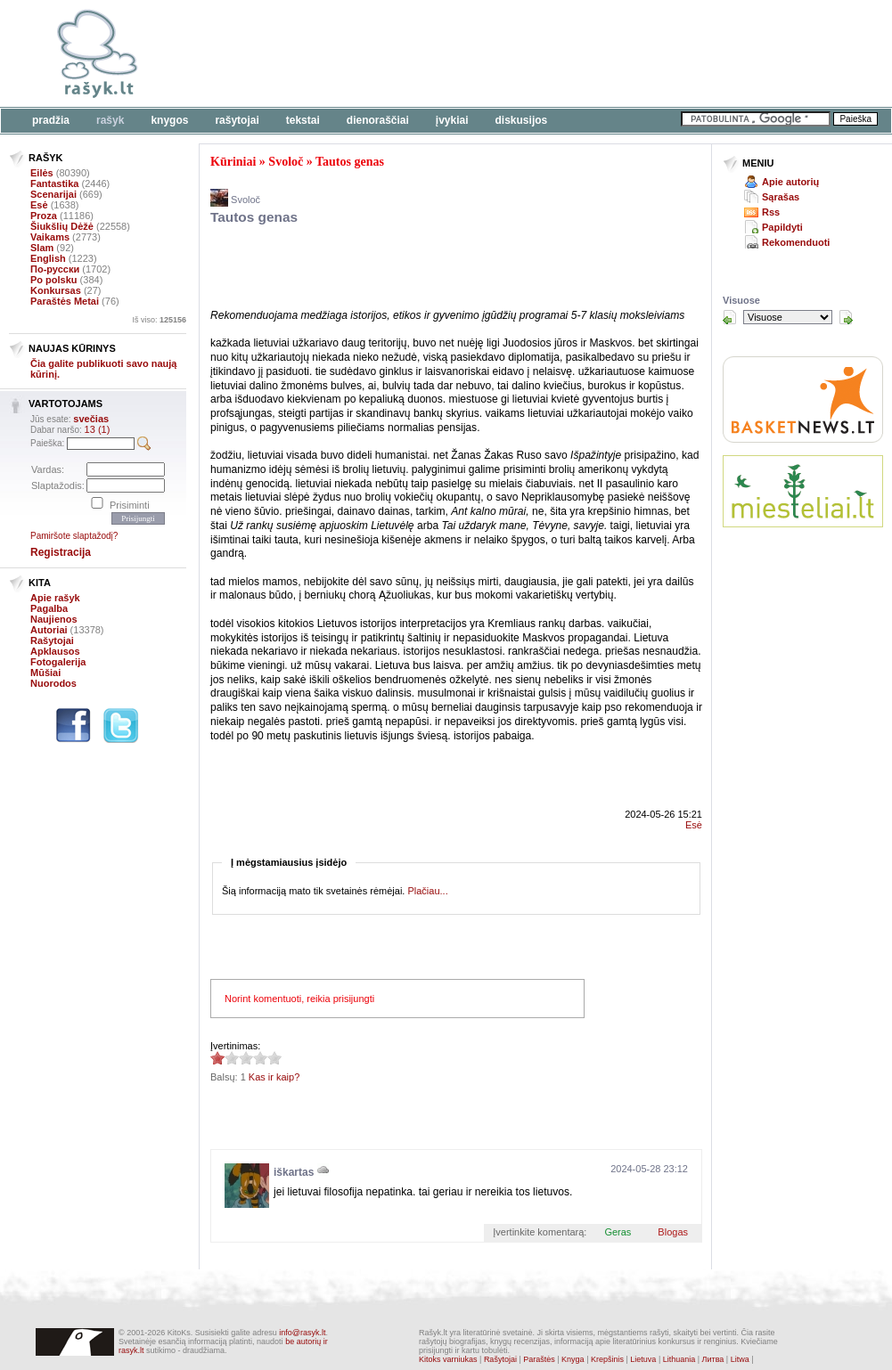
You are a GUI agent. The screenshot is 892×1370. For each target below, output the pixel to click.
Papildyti (782, 227)
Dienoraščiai (378, 120)
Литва (713, 1359)
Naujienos (54, 619)
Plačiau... (427, 890)
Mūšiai (45, 672)
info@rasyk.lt (302, 1332)
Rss (771, 212)
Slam (41, 247)
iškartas (294, 1172)
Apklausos (55, 651)
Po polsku (54, 279)
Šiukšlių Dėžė (62, 226)
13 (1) (97, 429)
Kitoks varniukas (448, 1359)
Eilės (41, 172)
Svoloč (285, 161)
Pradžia (51, 120)
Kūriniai (233, 161)
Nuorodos (53, 683)
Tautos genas (349, 161)
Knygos (169, 120)
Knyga (573, 1359)
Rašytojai (236, 120)
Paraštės (539, 1359)
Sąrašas (780, 197)
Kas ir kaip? (274, 1077)
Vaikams (50, 237)
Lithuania (679, 1359)
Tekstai (303, 120)
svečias (91, 418)
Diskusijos (521, 120)
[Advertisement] (418, 270)
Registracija (60, 552)
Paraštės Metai (64, 301)
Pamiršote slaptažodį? (74, 536)
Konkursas (55, 290)
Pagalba (49, 608)
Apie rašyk (55, 597)
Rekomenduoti (796, 242)
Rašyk (110, 120)
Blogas (673, 1232)
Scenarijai (53, 194)
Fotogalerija (58, 661)
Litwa (740, 1359)
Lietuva (643, 1359)
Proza (43, 215)
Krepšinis (607, 1359)
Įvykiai (452, 120)
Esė (39, 205)
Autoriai (49, 629)
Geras (617, 1232)
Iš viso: (159, 319)
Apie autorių (790, 181)
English (48, 258)
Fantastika (54, 183)
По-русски (54, 269)
